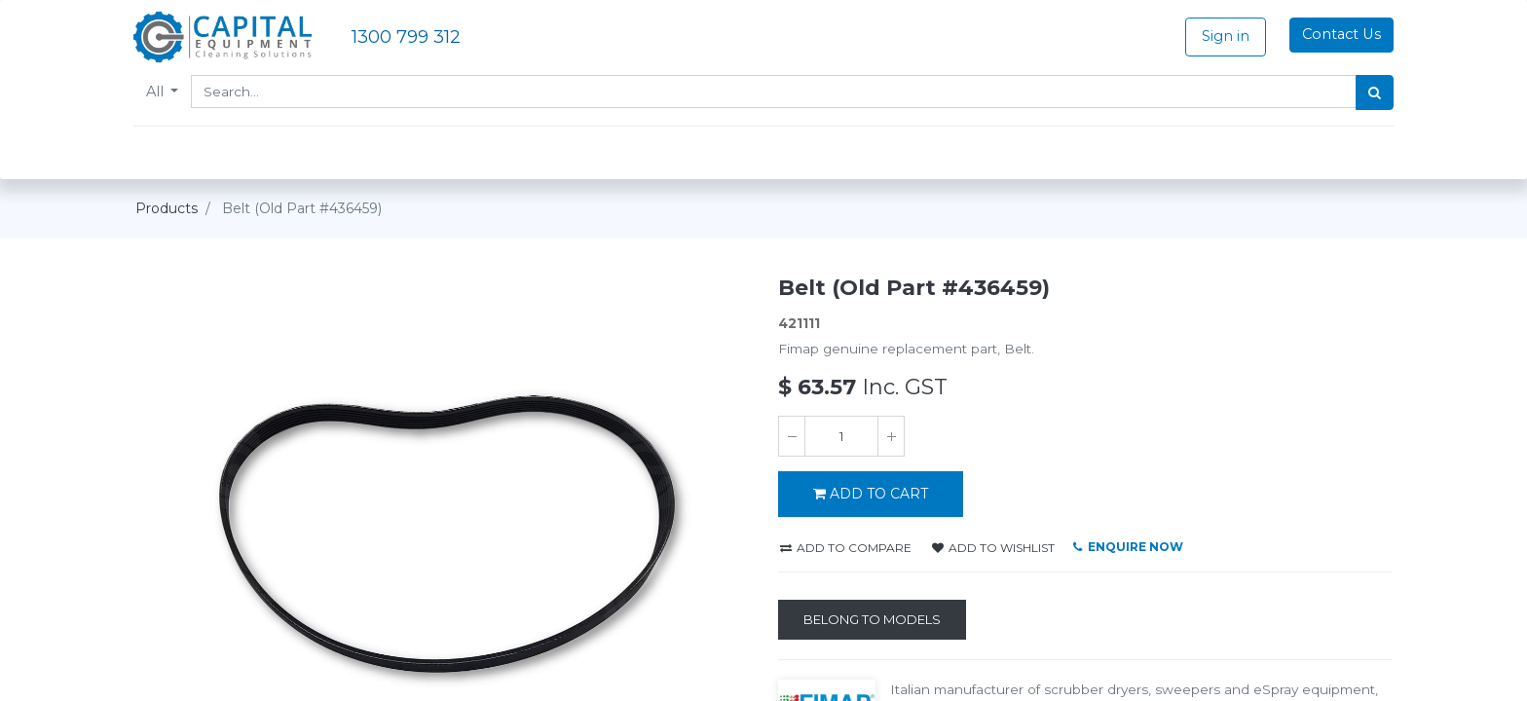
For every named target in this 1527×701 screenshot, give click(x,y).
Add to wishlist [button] (993, 547)
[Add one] (891, 436)
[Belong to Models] (872, 620)
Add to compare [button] (846, 547)
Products (166, 208)
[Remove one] (791, 436)
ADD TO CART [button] (870, 493)
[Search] (1373, 92)
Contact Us (1339, 34)
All (158, 91)
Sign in (1224, 36)
